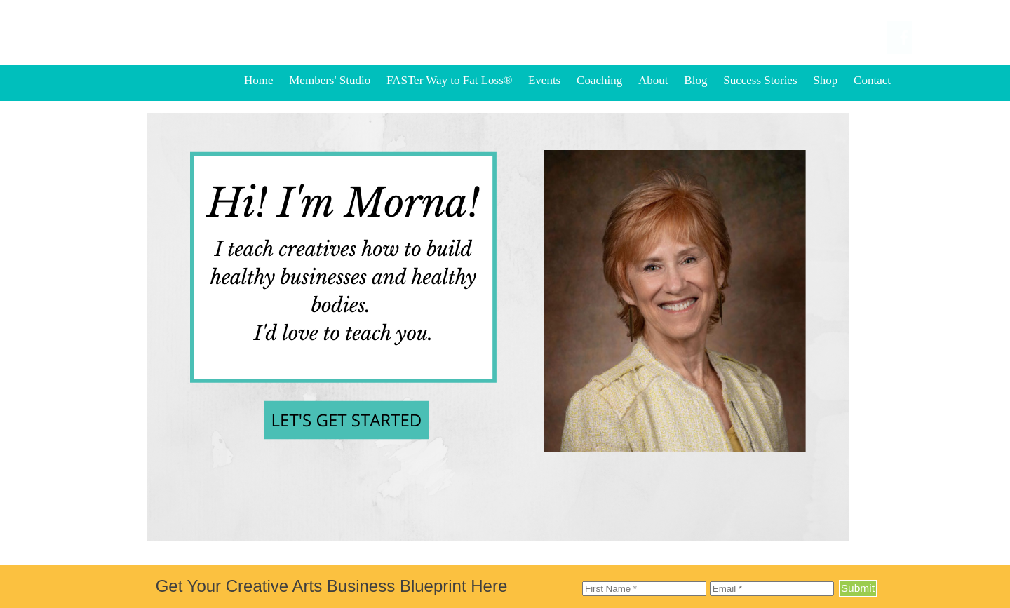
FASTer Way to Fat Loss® (451, 80)
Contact (872, 80)
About (653, 80)
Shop (825, 80)
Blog (695, 80)
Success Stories (760, 80)
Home (259, 80)
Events (544, 80)
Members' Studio (329, 80)
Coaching (599, 80)
